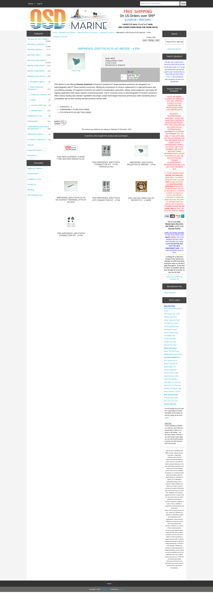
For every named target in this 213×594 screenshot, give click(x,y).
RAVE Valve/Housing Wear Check (173, 312)
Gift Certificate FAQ (34, 195)
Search (174, 34)
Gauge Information (170, 341)
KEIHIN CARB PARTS (39, 71)
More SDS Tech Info (170, 403)
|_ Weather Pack (39, 111)
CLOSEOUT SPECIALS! (39, 140)
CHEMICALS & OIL (39, 116)
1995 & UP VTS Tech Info (172, 387)
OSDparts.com (105, 591)
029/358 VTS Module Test (172, 390)
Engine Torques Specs (171, 334)
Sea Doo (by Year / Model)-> (39, 40)
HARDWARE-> (39, 121)
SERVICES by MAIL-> (39, 134)
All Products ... (32, 155)
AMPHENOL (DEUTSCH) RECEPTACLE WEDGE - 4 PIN (141, 163)
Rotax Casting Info (170, 372)
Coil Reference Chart (171, 325)
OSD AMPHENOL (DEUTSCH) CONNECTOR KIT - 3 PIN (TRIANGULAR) (106, 164)
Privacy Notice (32, 174)
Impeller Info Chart (170, 344)
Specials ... (31, 145)
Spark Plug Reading (170, 381)
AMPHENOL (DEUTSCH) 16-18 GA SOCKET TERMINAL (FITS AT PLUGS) (71, 200)
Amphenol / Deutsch (107, 32)
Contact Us (31, 184)
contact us (169, 79)
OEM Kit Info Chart (170, 347)
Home (30, 4)
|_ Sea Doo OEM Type (39, 105)
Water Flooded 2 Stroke (172, 393)
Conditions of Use (34, 179)
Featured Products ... (35, 150)
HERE (179, 69)
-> (39, 76)
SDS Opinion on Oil (170, 362)
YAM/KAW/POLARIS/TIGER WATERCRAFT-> (39, 128)
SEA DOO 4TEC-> (39, 55)
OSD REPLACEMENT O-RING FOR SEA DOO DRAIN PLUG (71, 158)
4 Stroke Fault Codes (171, 400)
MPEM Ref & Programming (173, 356)
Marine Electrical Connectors (88, 32)
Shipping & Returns (34, 168)
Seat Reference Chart (171, 378)
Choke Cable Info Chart (172, 322)
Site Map (30, 190)
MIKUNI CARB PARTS (39, 66)
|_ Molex (39, 100)
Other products (169, 295)
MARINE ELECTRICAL (67, 32)
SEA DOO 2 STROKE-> (39, 45)
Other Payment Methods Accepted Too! (174, 280)
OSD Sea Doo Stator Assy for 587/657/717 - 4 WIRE (141, 199)
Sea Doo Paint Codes (171, 375)
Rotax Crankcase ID (170, 365)
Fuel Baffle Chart (169, 337)
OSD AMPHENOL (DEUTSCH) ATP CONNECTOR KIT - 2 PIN (106, 199)
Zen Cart (121, 591)
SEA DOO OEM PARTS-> (39, 61)
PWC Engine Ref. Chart (172, 316)
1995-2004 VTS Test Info (172, 384)
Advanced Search (174, 51)
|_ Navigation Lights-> (39, 82)
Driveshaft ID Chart (170, 331)
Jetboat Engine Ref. (170, 319)
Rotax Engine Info (170, 369)
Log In (39, 4)
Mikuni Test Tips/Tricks (171, 353)
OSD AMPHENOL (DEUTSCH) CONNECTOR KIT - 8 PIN (71, 234)
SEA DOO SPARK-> (39, 50)
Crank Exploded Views (171, 328)
